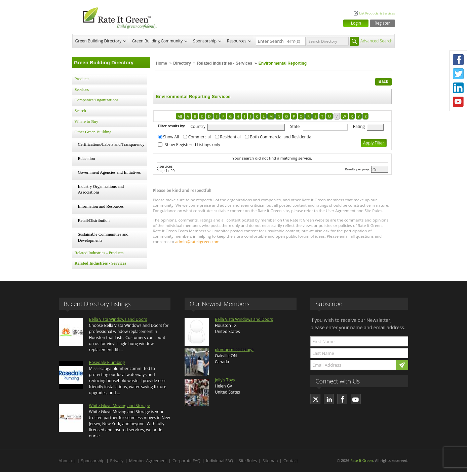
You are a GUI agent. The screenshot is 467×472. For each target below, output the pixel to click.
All (180, 116)
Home (161, 63)
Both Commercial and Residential (281, 137)
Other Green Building (93, 132)
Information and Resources (101, 206)
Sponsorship (205, 41)
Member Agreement (148, 461)
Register (382, 23)
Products (82, 78)
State (295, 126)
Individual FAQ (219, 461)
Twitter (458, 73)
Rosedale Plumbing (107, 362)
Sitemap (270, 461)
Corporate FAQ (186, 461)
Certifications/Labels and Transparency (111, 144)
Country (197, 126)
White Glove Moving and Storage (119, 405)
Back (383, 81)
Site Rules (248, 461)
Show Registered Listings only (192, 144)
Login (356, 23)
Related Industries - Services (224, 63)
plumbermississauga (234, 349)
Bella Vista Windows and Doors (118, 319)
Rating (359, 126)
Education (86, 158)
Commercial (199, 137)
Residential (230, 137)
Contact (290, 461)
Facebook (458, 59)
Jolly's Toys (225, 380)
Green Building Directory (98, 41)
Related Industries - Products (99, 252)
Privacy (117, 461)
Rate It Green (361, 460)
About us (67, 461)
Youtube (458, 102)
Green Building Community (157, 41)
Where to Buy (87, 121)
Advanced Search (376, 41)
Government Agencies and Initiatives (109, 172)
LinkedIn (458, 87)
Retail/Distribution (94, 220)
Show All (171, 137)
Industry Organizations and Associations (101, 189)
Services (82, 89)
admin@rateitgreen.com (197, 241)
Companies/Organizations (97, 100)
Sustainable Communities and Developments (103, 237)
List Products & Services (377, 13)
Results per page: (357, 169)
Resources (236, 41)
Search (80, 110)
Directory (182, 63)
